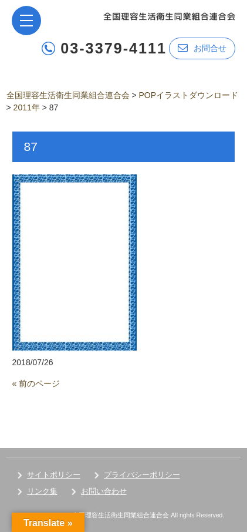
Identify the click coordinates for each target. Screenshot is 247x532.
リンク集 (42, 491)
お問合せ (202, 48)
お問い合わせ (104, 491)
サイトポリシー (53, 474)
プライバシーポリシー (142, 474)
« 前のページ (36, 383)
